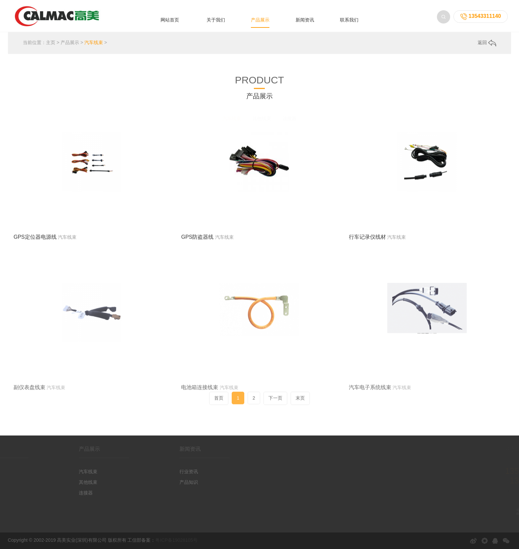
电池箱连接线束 (199, 413)
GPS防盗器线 (197, 240)
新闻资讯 (305, 20)
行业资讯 (173, 471)
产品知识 (173, 482)
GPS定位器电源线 (35, 240)
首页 (218, 401)
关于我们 (216, 20)
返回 (487, 43)
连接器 (290, 118)
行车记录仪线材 (367, 240)
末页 (300, 401)
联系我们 (349, 20)
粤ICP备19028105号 (176, 540)
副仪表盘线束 (29, 413)
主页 (50, 43)
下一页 (275, 401)
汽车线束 (93, 43)
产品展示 (260, 20)
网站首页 (170, 20)
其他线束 (262, 118)
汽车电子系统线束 (370, 413)
